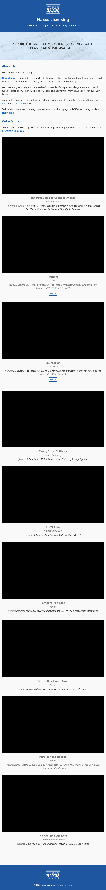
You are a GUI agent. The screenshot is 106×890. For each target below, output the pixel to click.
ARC (4, 103)
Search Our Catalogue (37, 25)
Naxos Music (8, 78)
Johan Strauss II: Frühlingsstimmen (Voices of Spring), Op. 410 (57, 459)
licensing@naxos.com (13, 130)
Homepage (8, 112)
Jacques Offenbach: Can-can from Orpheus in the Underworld (57, 689)
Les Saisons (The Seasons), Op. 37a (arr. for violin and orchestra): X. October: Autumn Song (57, 370)
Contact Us (74, 25)
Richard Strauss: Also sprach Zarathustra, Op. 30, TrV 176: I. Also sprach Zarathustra (57, 610)
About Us (55, 25)
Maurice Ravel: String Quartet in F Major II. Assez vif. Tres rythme (57, 843)
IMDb (53, 293)
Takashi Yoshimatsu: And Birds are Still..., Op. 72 (57, 535)
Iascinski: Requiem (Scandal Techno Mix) (61, 209)
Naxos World (18, 103)
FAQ (65, 25)
